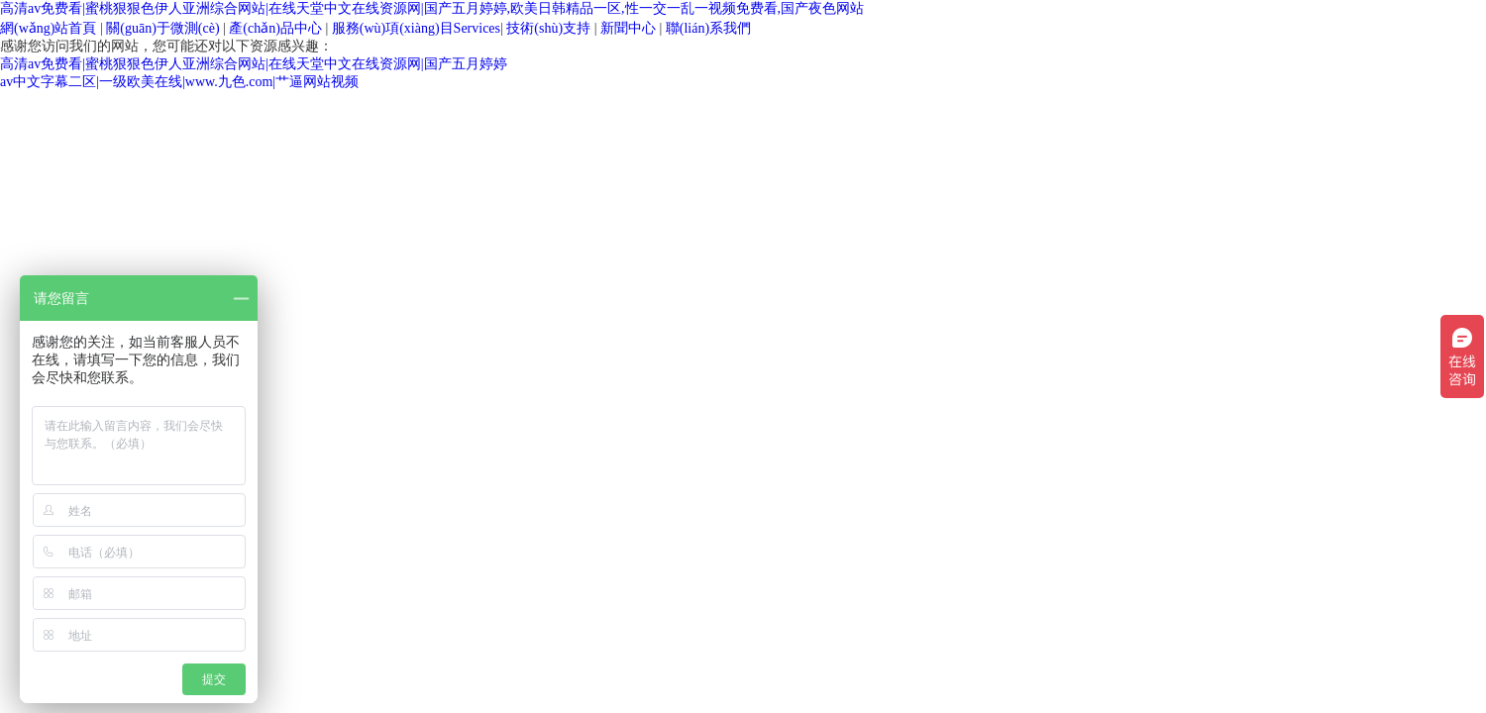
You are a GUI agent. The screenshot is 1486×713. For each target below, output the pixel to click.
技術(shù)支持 (548, 28)
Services (416, 28)
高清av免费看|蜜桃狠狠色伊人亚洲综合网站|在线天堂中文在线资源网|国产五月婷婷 (253, 63)
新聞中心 (628, 28)
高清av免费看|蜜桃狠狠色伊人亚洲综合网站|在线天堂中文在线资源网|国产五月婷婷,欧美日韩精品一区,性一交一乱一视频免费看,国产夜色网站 (432, 8)
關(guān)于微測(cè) (162, 28)
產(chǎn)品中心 (275, 28)
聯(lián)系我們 (708, 28)
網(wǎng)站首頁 (48, 28)
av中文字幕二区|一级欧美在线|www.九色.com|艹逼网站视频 (179, 81)
